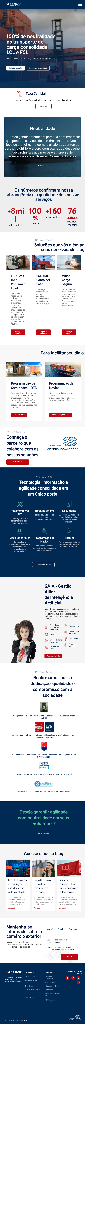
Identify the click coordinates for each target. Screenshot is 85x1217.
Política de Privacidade (65, 949)
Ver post (11, 908)
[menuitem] (33, 978)
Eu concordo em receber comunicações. (57, 941)
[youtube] (78, 983)
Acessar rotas (19, 415)
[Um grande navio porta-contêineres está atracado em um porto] (18, 868)
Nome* (50, 929)
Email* (61, 929)
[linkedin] (78, 978)
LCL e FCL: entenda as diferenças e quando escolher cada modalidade (18, 886)
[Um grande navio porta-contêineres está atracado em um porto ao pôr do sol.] (69, 868)
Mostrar (43, 106)
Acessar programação (60, 415)
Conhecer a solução (18, 332)
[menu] (80, 4)
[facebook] (67, 978)
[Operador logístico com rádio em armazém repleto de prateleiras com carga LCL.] (43, 868)
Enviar (69, 957)
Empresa (73, 929)
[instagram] (73, 978)
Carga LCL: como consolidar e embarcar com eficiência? (42, 886)
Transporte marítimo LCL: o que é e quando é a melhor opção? (68, 886)
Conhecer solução (43, 332)
